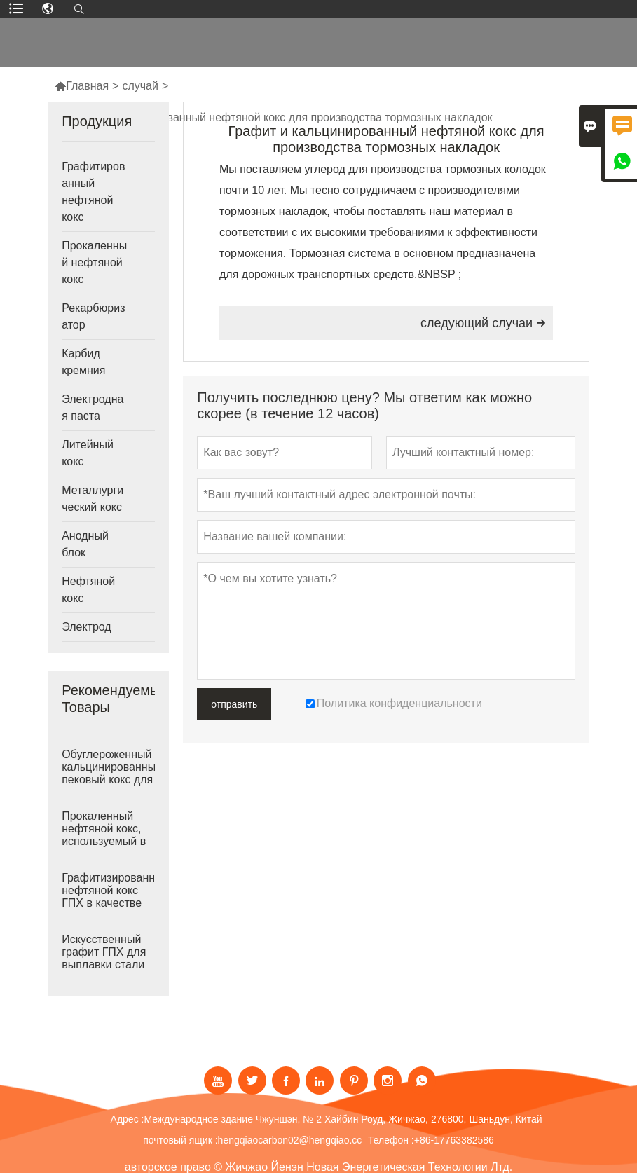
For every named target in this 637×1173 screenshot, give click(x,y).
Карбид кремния (83, 362)
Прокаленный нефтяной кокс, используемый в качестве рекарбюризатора (108, 841)
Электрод (86, 627)
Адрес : (127, 1119)
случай (140, 86)
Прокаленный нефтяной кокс (94, 262)
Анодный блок (85, 544)
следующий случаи (483, 323)
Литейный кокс (88, 453)
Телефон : (391, 1140)
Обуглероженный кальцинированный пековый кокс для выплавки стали (108, 773)
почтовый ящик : (180, 1140)
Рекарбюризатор (93, 316)
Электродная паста (92, 407)
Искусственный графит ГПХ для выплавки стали (104, 951)
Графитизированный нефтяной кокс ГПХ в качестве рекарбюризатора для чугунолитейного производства (108, 903)
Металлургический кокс (92, 498)
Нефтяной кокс (88, 589)
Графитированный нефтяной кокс (93, 191)
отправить (234, 704)
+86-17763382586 (454, 1140)
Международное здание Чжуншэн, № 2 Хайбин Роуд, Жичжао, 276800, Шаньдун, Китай (343, 1119)
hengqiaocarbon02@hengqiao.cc (290, 1140)
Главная (82, 86)
